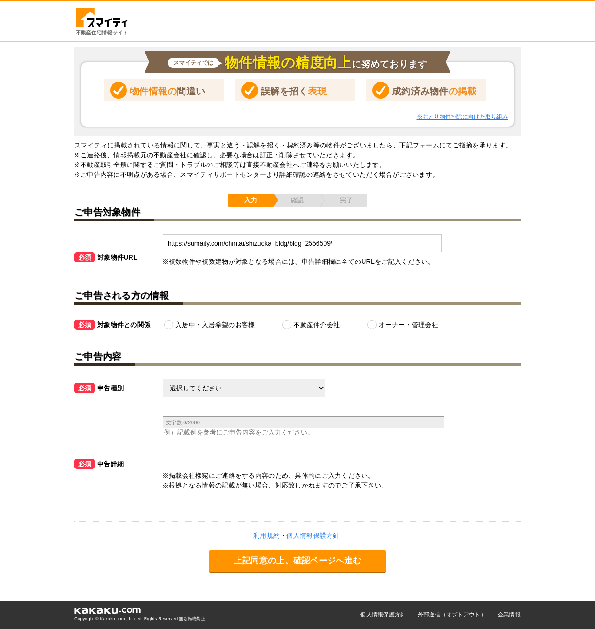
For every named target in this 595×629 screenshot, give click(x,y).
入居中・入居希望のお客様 (215, 324)
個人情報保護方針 (383, 614)
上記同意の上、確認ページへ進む (297, 560)
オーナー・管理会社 (408, 324)
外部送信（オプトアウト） (452, 614)
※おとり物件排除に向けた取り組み (462, 117)
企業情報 (509, 614)
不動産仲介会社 (316, 324)
